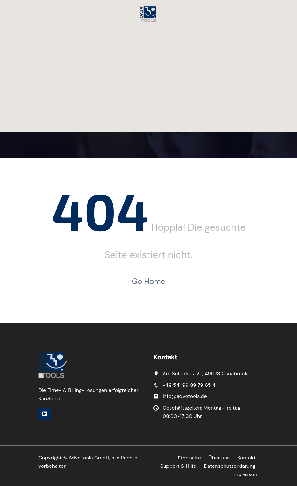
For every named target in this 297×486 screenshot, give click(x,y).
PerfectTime (14, 57)
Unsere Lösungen (20, 48)
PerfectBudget (17, 65)
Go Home (148, 281)
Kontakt (9, 122)
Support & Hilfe (178, 466)
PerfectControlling (21, 89)
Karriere (9, 114)
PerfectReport (16, 98)
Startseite (11, 32)
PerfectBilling (15, 81)
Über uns (10, 40)
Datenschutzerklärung (229, 466)
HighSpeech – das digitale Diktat (38, 106)
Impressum (245, 474)
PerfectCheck (16, 73)
